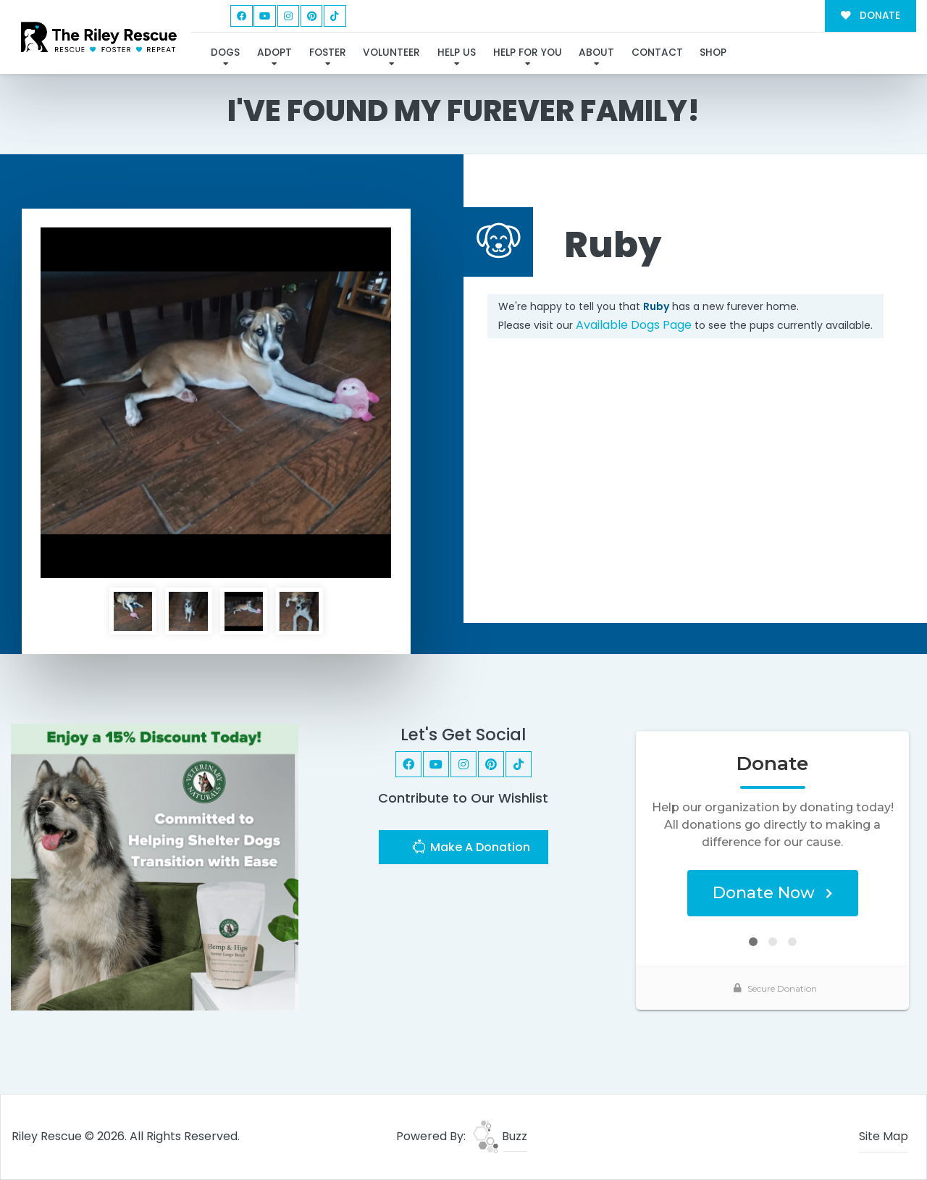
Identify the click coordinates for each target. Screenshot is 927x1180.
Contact (657, 52)
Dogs (225, 52)
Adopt (274, 52)
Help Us (456, 52)
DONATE (870, 15)
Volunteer (391, 52)
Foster (327, 52)
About (596, 52)
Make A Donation (470, 848)
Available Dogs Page (634, 325)
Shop (713, 52)
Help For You (527, 52)
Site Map (883, 1136)
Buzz (500, 1136)
